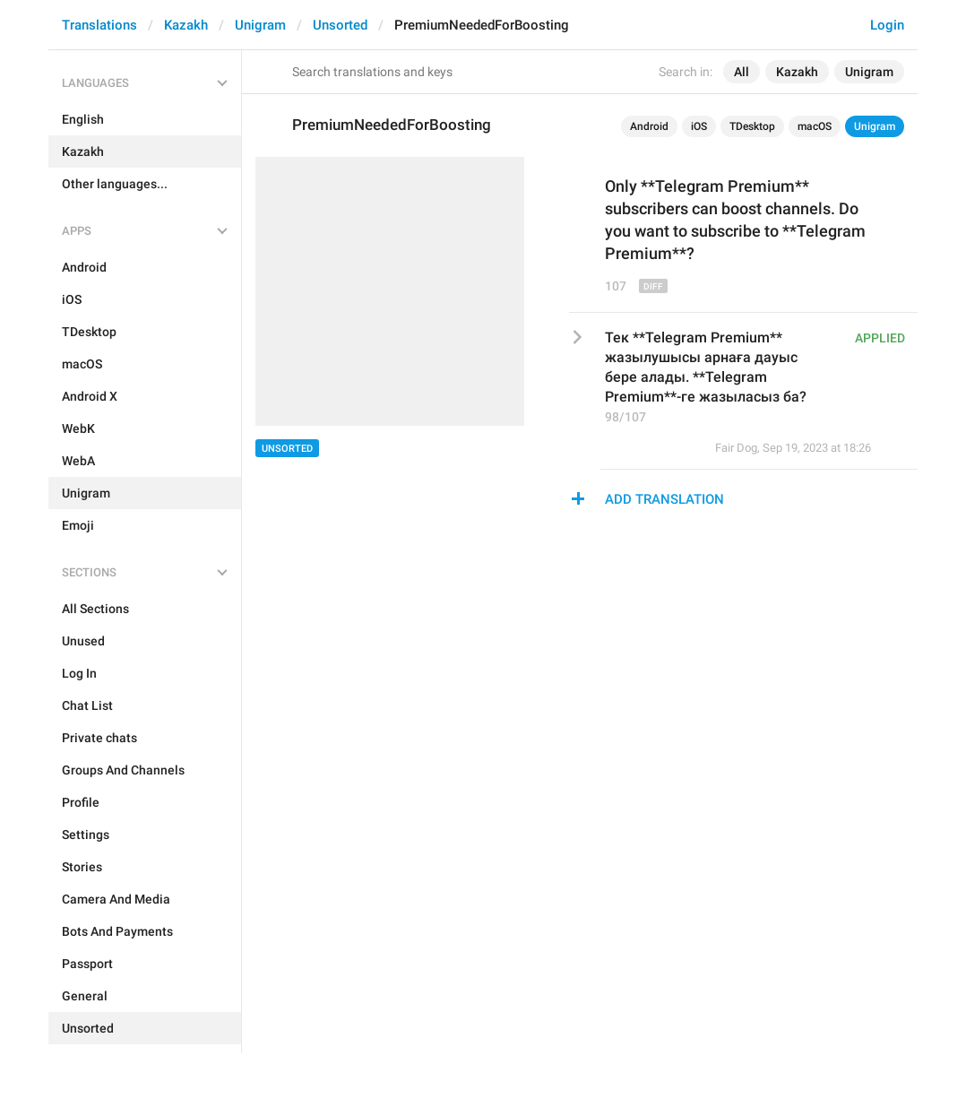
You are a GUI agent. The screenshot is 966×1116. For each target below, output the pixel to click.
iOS (699, 126)
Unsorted (340, 25)
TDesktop (752, 126)
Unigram (260, 25)
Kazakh (186, 25)
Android (649, 126)
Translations (99, 25)
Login (887, 25)
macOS (815, 126)
